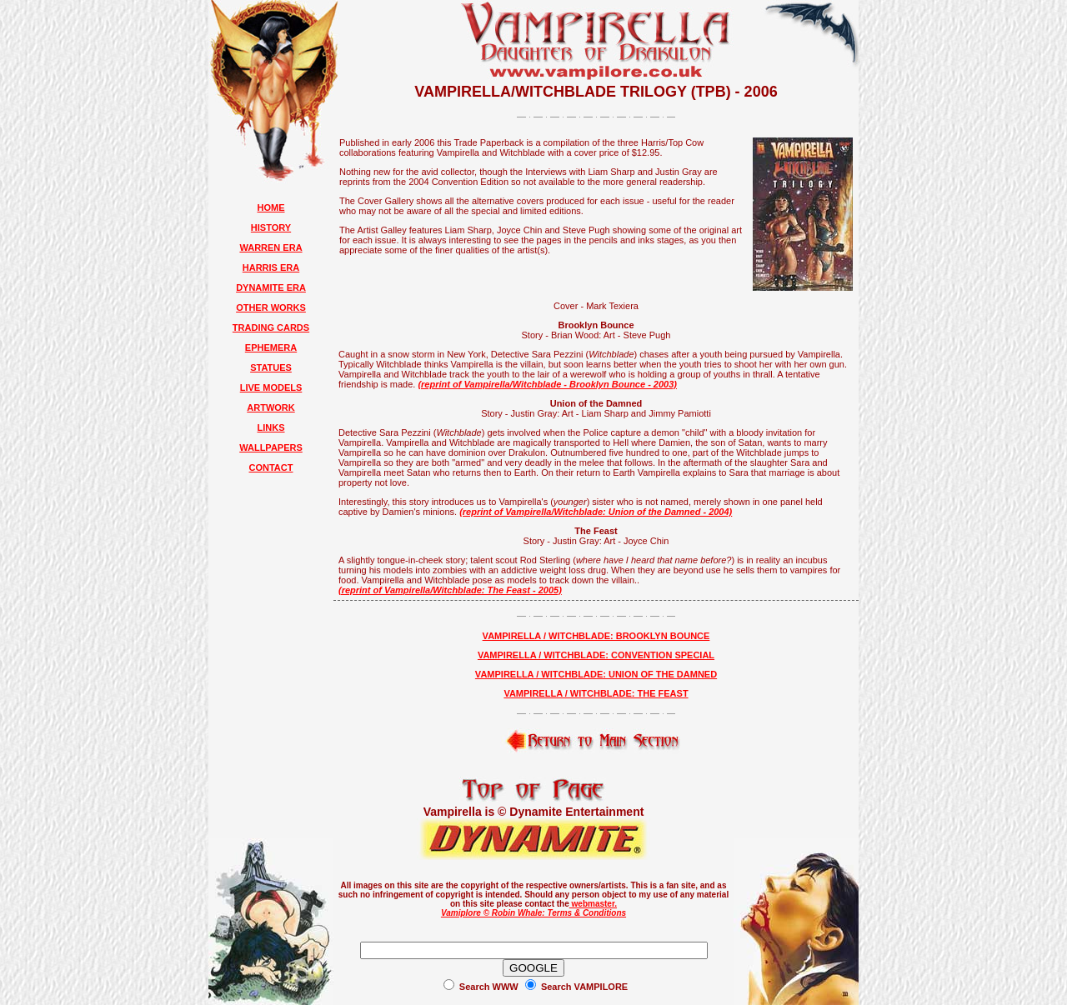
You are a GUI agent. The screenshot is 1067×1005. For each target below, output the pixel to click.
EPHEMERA (271, 347)
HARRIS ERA (271, 267)
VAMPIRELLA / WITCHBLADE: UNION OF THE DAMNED (596, 674)
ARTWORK (270, 407)
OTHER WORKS (271, 307)
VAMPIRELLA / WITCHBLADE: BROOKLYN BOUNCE (596, 636)
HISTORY (271, 227)
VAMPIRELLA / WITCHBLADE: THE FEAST (595, 693)
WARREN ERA (270, 247)
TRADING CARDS (271, 327)
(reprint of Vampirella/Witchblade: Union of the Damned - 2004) (595, 512)
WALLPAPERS (271, 447)
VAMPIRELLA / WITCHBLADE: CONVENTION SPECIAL (596, 655)
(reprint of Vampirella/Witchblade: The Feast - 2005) (450, 590)
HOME (271, 207)
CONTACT (271, 467)
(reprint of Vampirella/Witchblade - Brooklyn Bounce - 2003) (547, 384)
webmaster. (593, 903)
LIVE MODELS (271, 387)
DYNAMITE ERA (271, 287)
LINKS (271, 427)
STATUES (271, 367)
